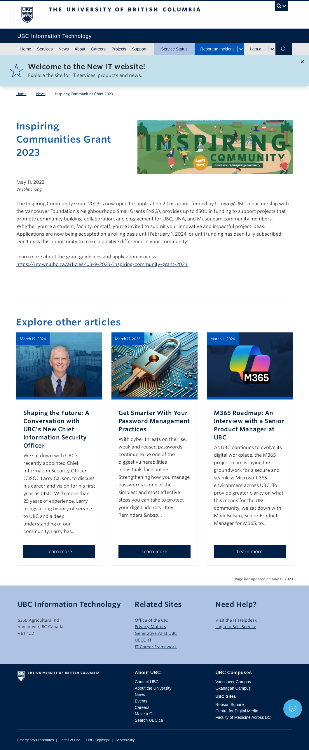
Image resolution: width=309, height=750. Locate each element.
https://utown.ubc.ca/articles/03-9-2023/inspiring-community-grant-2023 (102, 264)
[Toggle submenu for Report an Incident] (240, 49)
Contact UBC (147, 681)
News (64, 49)
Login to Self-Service (235, 626)
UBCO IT (143, 640)
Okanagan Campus (233, 688)
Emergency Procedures (36, 740)
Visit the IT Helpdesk (236, 620)
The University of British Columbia (31, 15)
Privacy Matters (150, 626)
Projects (118, 49)
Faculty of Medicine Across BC (243, 717)
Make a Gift (145, 714)
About (80, 49)
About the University (153, 688)
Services (45, 49)
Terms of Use (70, 740)
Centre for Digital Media (236, 711)
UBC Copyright (98, 740)
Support (139, 49)
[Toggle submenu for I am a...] (271, 49)
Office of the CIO (152, 620)
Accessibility (125, 740)
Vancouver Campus (233, 681)
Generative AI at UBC (156, 633)
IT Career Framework (156, 646)
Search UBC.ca (149, 720)
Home (25, 49)
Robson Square (229, 704)
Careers (98, 49)
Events (141, 701)
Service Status (174, 49)
